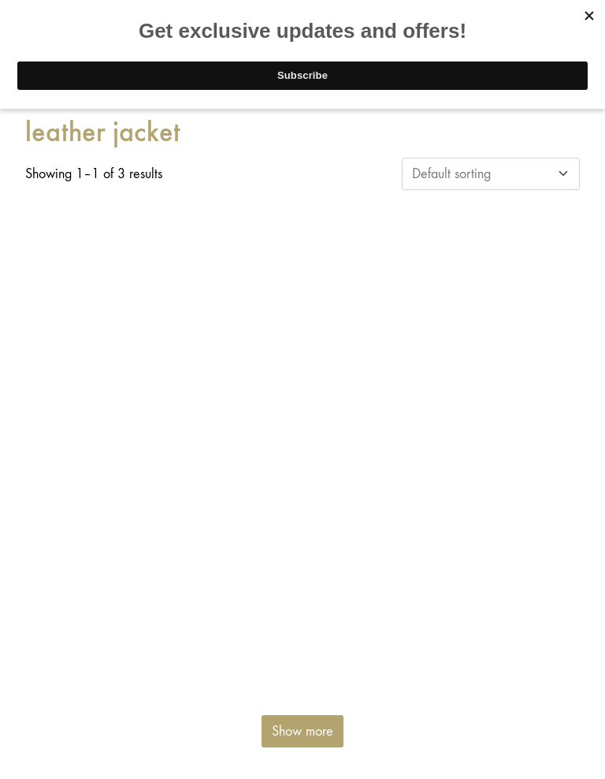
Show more (302, 731)
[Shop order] (491, 174)
